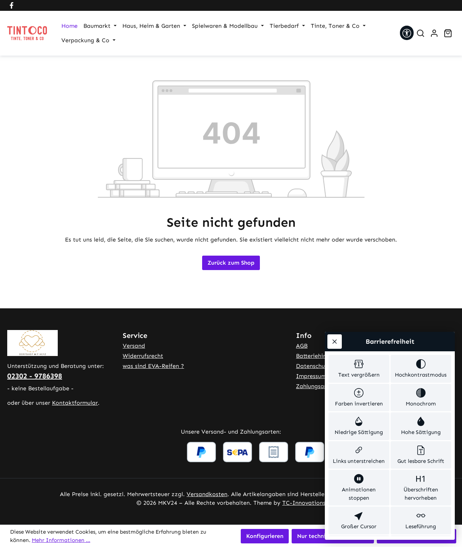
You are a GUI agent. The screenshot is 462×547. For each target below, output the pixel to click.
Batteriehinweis (317, 355)
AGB (302, 345)
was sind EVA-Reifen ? (153, 366)
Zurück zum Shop (231, 262)
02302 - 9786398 (34, 376)
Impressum (311, 376)
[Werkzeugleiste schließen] (334, 297)
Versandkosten (207, 494)
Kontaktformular (75, 402)
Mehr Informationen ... (61, 540)
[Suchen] (420, 33)
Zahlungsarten (315, 386)
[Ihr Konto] (434, 33)
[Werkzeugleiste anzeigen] (407, 33)
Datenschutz (313, 366)
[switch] (358, 325)
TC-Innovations (304, 502)
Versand (134, 345)
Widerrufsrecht (143, 355)
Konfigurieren (264, 536)
